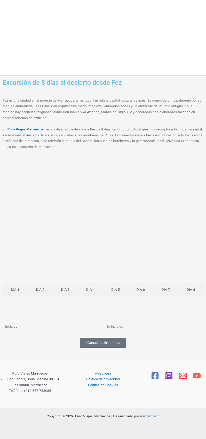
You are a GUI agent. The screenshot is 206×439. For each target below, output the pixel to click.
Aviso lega (103, 373)
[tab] (15, 289)
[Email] (183, 375)
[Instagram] (169, 375)
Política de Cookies (103, 385)
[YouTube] (197, 375)
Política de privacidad (103, 379)
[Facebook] (155, 375)
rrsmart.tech (149, 416)
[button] (6, 92)
